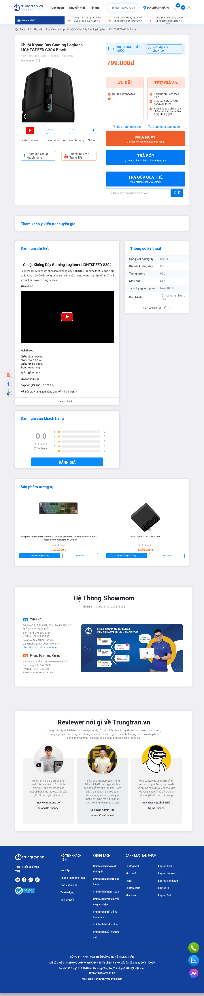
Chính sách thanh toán (106, 891)
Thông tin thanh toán (73, 877)
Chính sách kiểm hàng (105, 924)
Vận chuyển (67, 899)
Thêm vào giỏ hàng (39, 555)
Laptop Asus (133, 888)
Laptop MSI (132, 866)
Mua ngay (145, 139)
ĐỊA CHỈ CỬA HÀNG (156, 8)
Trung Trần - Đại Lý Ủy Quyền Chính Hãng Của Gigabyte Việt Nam (168, 21)
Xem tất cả (67, 401)
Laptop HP (164, 888)
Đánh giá (67, 462)
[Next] (177, 649)
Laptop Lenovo (166, 873)
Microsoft (131, 873)
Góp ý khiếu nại (69, 885)
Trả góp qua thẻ (145, 179)
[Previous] (87, 649)
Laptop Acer (165, 866)
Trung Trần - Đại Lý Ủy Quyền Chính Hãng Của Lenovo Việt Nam (128, 21)
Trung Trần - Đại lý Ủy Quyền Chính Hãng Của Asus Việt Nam (87, 21)
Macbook (131, 895)
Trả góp (145, 157)
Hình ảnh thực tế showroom (40, 647)
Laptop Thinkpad (168, 880)
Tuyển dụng (67, 892)
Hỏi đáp (65, 870)
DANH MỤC (26, 20)
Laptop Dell (164, 895)
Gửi (177, 193)
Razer (129, 880)
